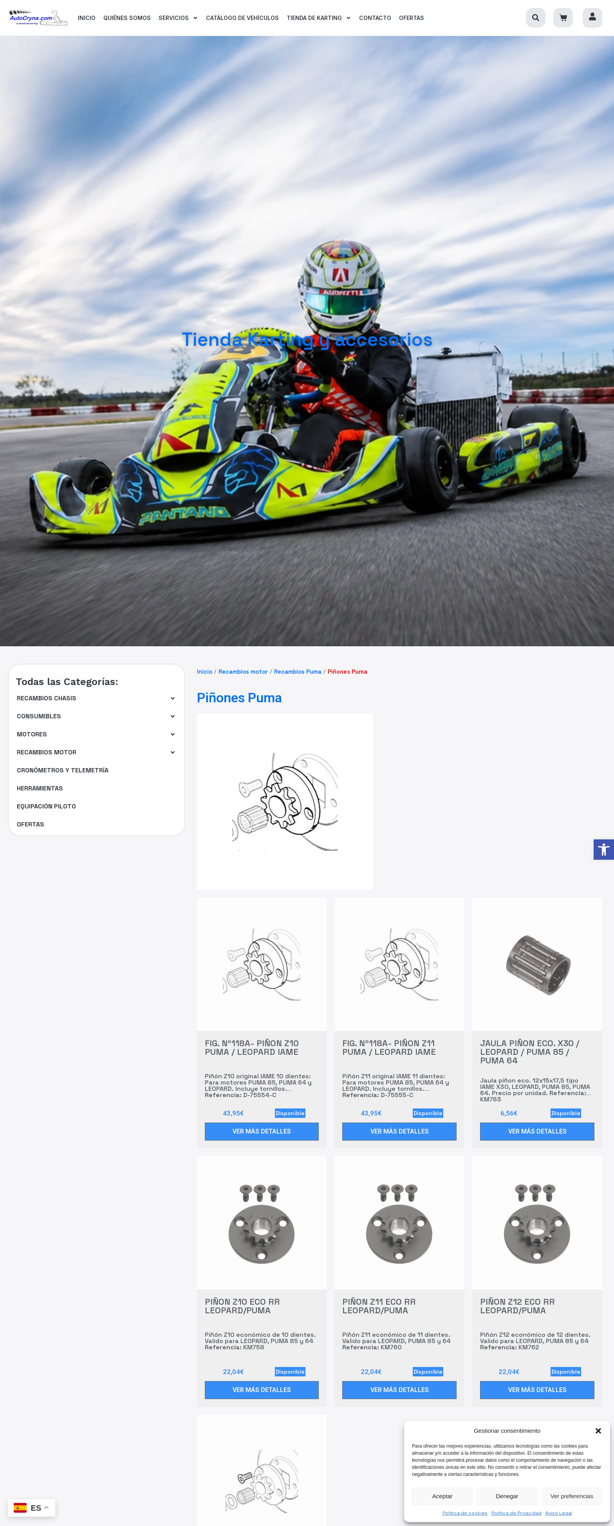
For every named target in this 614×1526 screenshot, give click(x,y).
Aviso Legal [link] (558, 1513)
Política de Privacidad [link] (516, 1513)
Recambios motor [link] (243, 671)
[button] (598, 1431)
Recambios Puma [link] (297, 671)
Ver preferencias (572, 1496)
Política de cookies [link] (465, 1513)
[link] (604, 849)
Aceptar (442, 1496)
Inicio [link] (204, 671)
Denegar (507, 1496)
